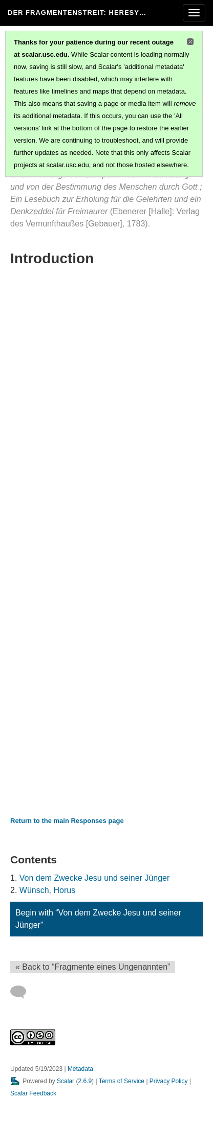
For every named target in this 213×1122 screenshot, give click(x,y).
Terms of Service (121, 1081)
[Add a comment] (22, 992)
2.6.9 (85, 1081)
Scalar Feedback (33, 1093)
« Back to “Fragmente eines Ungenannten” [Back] (92, 967)
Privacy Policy (169, 1081)
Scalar (65, 1081)
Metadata (80, 1068)
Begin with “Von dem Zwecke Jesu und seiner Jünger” (98, 918)
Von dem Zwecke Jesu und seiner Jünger (94, 878)
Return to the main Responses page (67, 821)
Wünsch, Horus (47, 890)
